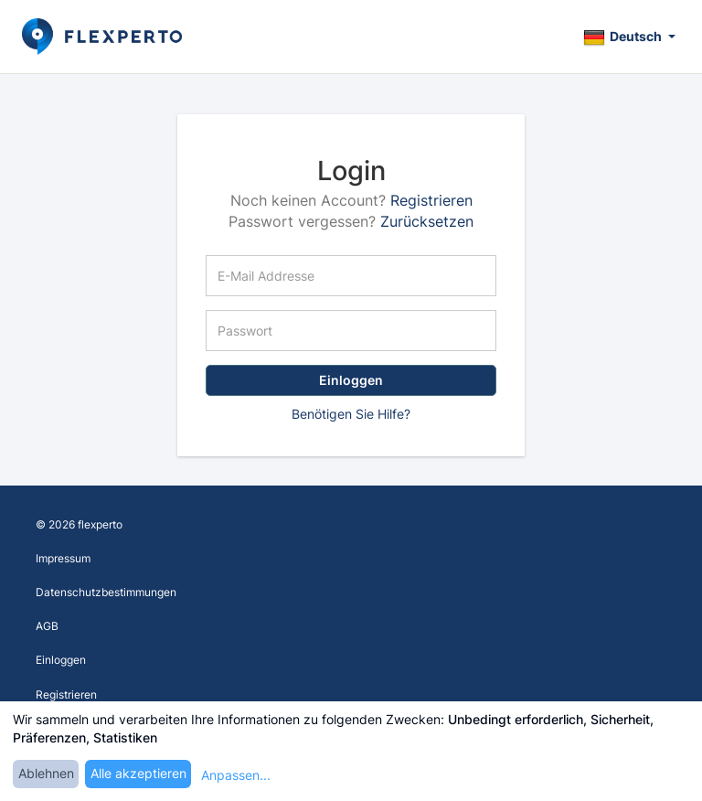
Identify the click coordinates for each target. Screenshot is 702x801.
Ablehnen (46, 773)
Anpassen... (236, 775)
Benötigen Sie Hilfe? (351, 414)
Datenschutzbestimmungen (106, 592)
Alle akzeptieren (138, 773)
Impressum (63, 558)
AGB (47, 626)
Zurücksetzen (426, 221)
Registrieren (431, 200)
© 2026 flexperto (79, 524)
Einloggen (351, 380)
